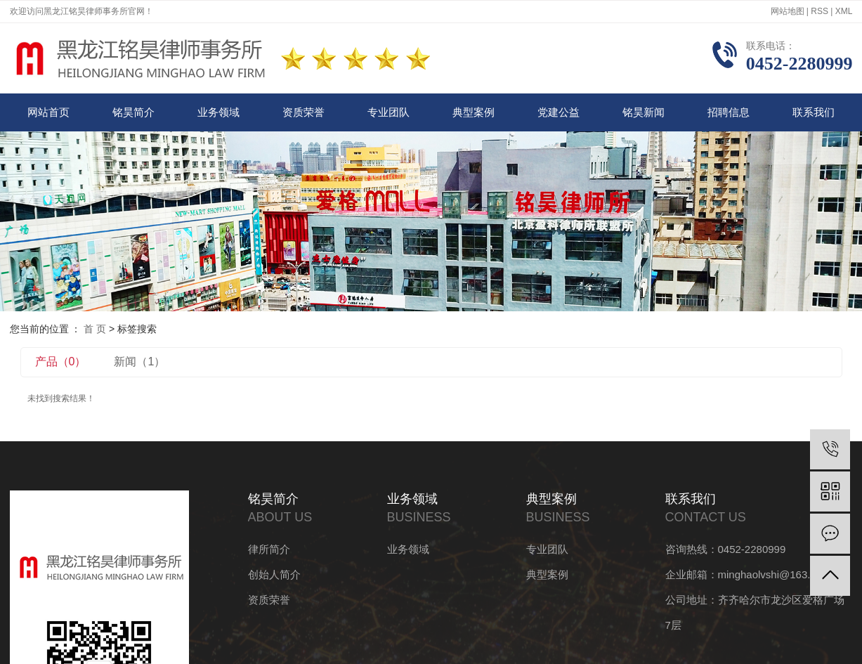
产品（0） (60, 361)
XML (844, 11)
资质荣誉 (303, 112)
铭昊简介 (133, 112)
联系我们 (813, 112)
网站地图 (787, 11)
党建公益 (558, 112)
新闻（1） (139, 361)
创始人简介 (274, 574)
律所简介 (269, 549)
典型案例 (473, 112)
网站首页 (48, 112)
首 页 (95, 328)
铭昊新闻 (643, 112)
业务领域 (218, 112)
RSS (819, 11)
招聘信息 (728, 112)
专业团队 (388, 112)
